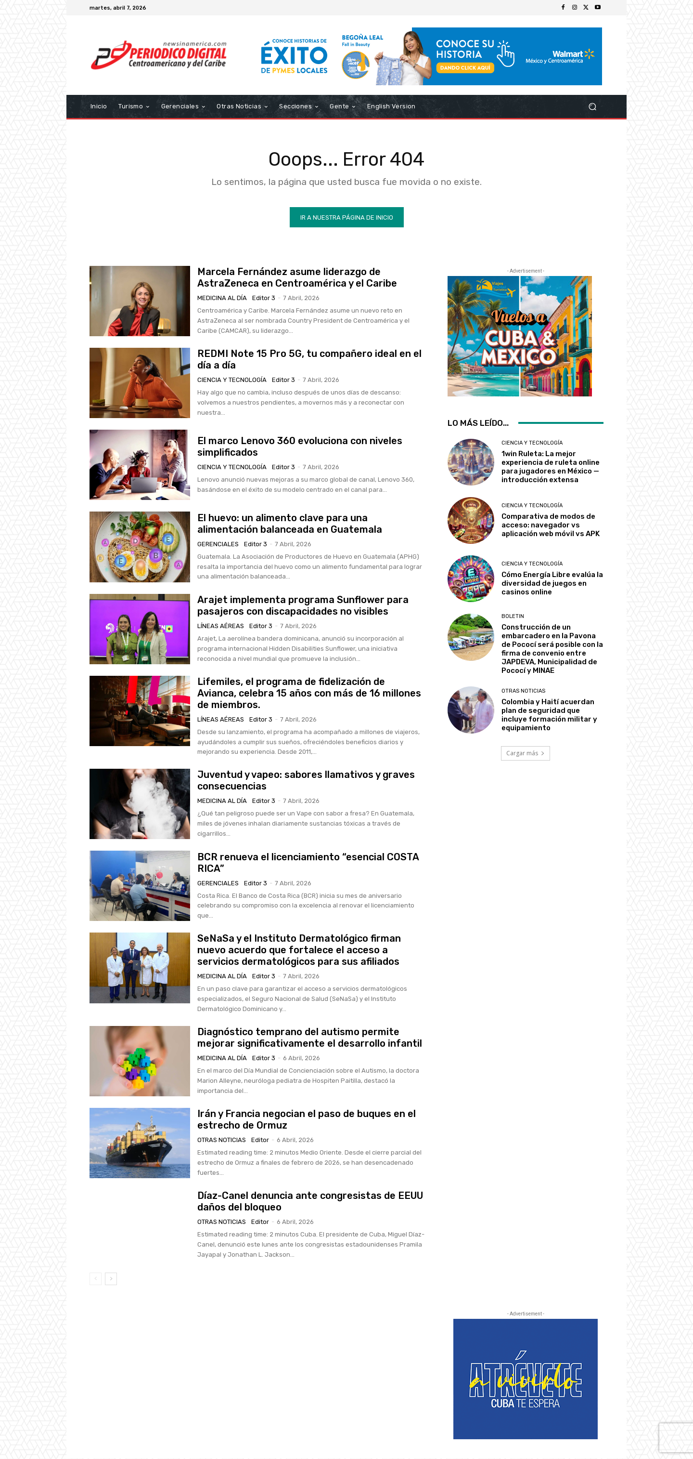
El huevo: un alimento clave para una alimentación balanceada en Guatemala (289, 524)
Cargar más (525, 754)
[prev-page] (96, 1280)
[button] (592, 106)
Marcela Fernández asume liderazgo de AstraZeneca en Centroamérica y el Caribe (297, 278)
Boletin (512, 617)
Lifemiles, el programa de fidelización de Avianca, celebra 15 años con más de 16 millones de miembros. (309, 694)
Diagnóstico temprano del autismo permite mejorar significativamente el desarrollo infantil (309, 1038)
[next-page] (111, 1280)
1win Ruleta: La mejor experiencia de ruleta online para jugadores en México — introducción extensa (550, 467)
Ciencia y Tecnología (232, 381)
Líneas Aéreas (220, 627)
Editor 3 (263, 298)
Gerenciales (218, 545)
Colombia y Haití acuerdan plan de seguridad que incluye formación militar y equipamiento (549, 715)
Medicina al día (222, 299)
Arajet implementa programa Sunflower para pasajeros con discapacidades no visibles (303, 606)
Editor (260, 1140)
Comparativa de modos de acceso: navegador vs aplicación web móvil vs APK (550, 526)
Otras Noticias (221, 1141)
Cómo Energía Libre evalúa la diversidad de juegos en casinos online (552, 584)
